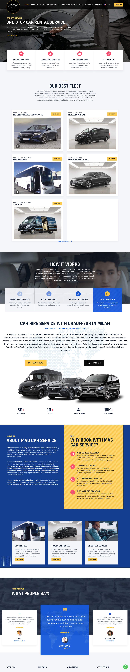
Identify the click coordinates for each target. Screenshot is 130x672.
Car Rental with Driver (49, 5)
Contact (98, 5)
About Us (34, 5)
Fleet (81, 5)
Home (27, 5)
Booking (89, 5)
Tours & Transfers (69, 5)
